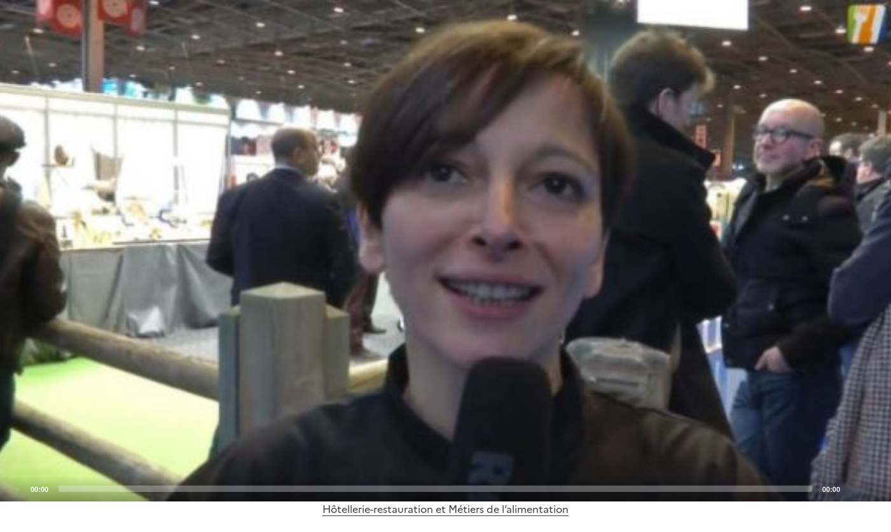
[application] (445, 250)
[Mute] (853, 488)
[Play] (445, 250)
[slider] (435, 489)
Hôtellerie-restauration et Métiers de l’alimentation (445, 509)
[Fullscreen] (874, 488)
